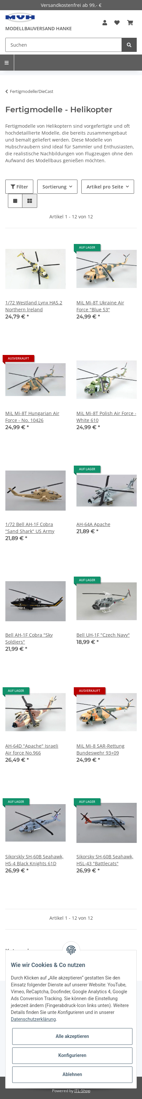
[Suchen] (63, 45)
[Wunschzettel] (117, 22)
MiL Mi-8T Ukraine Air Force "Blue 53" (100, 306)
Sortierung (55, 187)
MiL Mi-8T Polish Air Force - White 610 (106, 416)
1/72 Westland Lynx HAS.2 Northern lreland (33, 306)
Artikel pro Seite (105, 187)
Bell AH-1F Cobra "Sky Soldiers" (29, 638)
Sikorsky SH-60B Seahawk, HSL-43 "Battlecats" (104, 860)
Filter (19, 187)
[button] (105, 22)
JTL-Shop (82, 1090)
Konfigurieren (72, 1055)
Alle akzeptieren (72, 1036)
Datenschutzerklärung (33, 1019)
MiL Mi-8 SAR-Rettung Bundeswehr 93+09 (100, 749)
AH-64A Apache (93, 524)
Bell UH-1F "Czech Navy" (103, 635)
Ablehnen (72, 1074)
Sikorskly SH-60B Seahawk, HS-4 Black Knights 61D (34, 860)
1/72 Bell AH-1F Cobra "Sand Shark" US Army (29, 527)
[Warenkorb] (130, 22)
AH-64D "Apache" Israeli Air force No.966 (31, 749)
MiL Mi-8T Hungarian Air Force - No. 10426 (32, 416)
